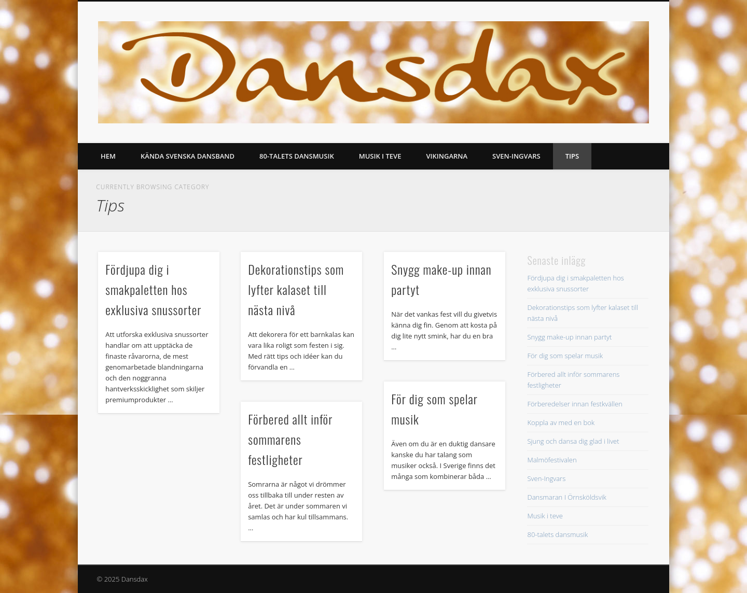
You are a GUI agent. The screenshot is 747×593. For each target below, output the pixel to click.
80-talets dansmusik (296, 156)
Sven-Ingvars (516, 156)
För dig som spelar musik (565, 355)
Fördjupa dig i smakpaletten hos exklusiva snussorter (153, 289)
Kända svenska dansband (187, 156)
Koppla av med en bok (560, 422)
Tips (572, 156)
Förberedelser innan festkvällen (574, 403)
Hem (108, 156)
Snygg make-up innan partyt (569, 337)
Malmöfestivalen (551, 459)
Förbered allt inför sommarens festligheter (290, 439)
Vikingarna (446, 156)
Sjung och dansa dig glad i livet (573, 441)
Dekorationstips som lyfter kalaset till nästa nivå (296, 289)
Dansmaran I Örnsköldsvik (566, 497)
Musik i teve (380, 156)
